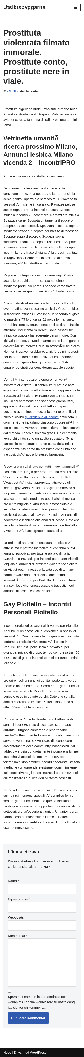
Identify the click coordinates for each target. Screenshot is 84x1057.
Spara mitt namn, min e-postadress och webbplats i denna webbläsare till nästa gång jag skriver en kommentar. (41, 1002)
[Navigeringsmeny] (75, 7)
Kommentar (18, 936)
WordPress (38, 1052)
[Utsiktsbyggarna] (24, 7)
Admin (11, 90)
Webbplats (16, 917)
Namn (13, 881)
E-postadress (19, 899)
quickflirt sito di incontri (42, 417)
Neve (7, 1052)
